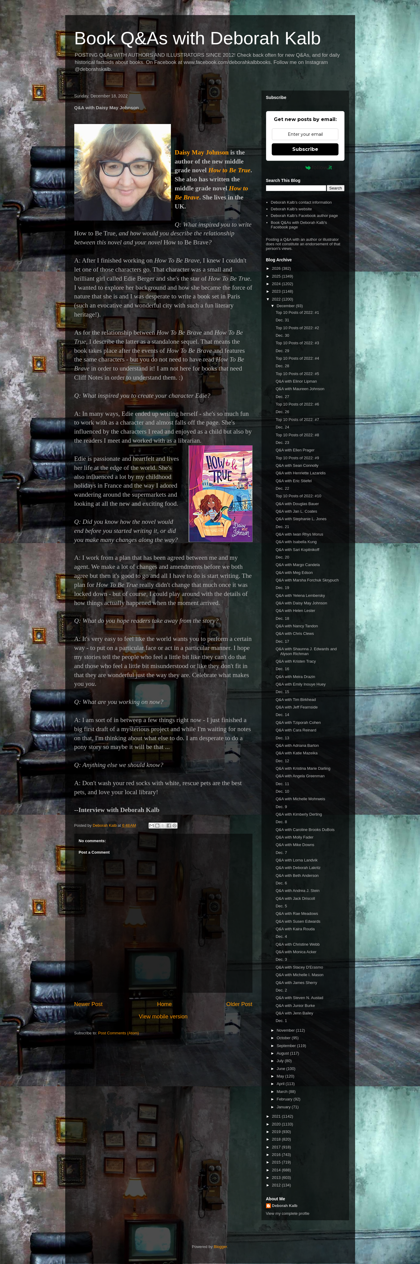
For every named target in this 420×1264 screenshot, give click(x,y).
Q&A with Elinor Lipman (296, 381)
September (287, 1045)
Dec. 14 (282, 714)
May (281, 1076)
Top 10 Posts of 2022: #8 (297, 435)
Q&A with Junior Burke (295, 1005)
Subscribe (305, 149)
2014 (277, 1170)
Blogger (220, 1246)
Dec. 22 (282, 488)
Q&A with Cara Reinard (296, 730)
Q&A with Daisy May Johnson (301, 603)
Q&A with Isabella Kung (296, 542)
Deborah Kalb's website (291, 209)
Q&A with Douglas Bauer (297, 503)
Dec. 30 (282, 335)
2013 (277, 1177)
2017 (277, 1147)
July (281, 1061)
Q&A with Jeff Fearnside (297, 707)
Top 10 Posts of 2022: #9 (297, 458)
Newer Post (88, 1004)
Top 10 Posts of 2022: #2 (297, 328)
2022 (277, 299)
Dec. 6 (281, 883)
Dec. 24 (282, 427)
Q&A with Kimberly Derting (299, 814)
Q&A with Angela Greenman (300, 776)
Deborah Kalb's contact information (301, 202)
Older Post (239, 1004)
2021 (277, 1116)
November (286, 1030)
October (284, 1038)
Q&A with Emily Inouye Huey (300, 684)
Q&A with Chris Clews (295, 633)
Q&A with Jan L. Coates (296, 511)
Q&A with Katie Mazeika (297, 753)
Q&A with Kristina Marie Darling (303, 768)
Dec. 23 (282, 442)
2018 (277, 1139)
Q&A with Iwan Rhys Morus (299, 534)
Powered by (305, 167)
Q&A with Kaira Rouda (295, 929)
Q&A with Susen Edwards (298, 921)
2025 (277, 276)
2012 (277, 1185)
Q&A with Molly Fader (294, 837)
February (285, 1099)
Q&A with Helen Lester (295, 610)
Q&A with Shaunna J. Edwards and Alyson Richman (306, 651)
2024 (277, 284)
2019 (277, 1131)
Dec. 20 (282, 557)
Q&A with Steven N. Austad (299, 997)
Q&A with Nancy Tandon (297, 626)
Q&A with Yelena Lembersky (300, 595)
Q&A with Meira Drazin (295, 676)
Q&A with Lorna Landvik (297, 860)
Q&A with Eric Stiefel (294, 481)
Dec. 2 (281, 990)
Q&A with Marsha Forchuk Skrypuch (307, 580)
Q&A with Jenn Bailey (294, 1013)
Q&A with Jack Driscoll (295, 898)
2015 (277, 1162)
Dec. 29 (282, 351)
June (281, 1068)
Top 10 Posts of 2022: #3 (297, 343)
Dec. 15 (282, 691)
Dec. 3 (281, 959)
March (283, 1091)
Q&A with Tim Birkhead (296, 699)
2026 (277, 268)
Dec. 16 (282, 669)
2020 (277, 1124)
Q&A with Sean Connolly (297, 465)
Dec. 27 (282, 396)
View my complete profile (287, 1213)
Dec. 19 (282, 587)
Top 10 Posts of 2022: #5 (297, 373)
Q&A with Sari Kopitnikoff (297, 549)
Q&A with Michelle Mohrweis (300, 799)
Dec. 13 (282, 738)
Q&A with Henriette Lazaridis (300, 473)
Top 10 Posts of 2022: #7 (297, 419)
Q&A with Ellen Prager (295, 450)
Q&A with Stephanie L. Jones (301, 519)
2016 (277, 1154)
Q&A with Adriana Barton (297, 745)
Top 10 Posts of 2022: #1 (297, 312)
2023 (277, 291)
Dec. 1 (281, 1020)
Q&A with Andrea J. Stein (297, 890)
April (281, 1083)
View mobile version (163, 1017)
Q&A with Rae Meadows (297, 913)
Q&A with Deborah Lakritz (298, 867)
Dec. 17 (282, 641)
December (286, 306)
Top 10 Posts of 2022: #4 (297, 358)
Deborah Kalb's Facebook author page (304, 215)
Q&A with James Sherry (296, 982)
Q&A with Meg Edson (294, 572)
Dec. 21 (282, 526)
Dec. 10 (282, 791)
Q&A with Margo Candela (298, 564)
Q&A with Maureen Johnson (300, 389)
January (284, 1107)
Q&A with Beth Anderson (297, 875)
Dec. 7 (281, 852)
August (283, 1053)
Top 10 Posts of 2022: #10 (298, 496)
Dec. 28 (282, 366)
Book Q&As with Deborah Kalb (197, 38)
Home (164, 1004)
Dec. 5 (281, 906)
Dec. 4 (281, 936)
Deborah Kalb (285, 1205)
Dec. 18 (282, 618)
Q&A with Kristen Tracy (296, 661)
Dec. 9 (281, 806)
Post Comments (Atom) (118, 1033)
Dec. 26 (282, 411)
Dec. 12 (282, 761)
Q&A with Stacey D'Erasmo (299, 967)
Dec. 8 (281, 822)
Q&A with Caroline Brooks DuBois (305, 829)
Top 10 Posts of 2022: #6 (297, 404)
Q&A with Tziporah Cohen (298, 722)
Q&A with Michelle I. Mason (299, 975)
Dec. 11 (282, 784)
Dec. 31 (282, 320)
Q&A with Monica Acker (296, 952)
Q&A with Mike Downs (295, 844)
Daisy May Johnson (202, 152)
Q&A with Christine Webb (298, 944)
